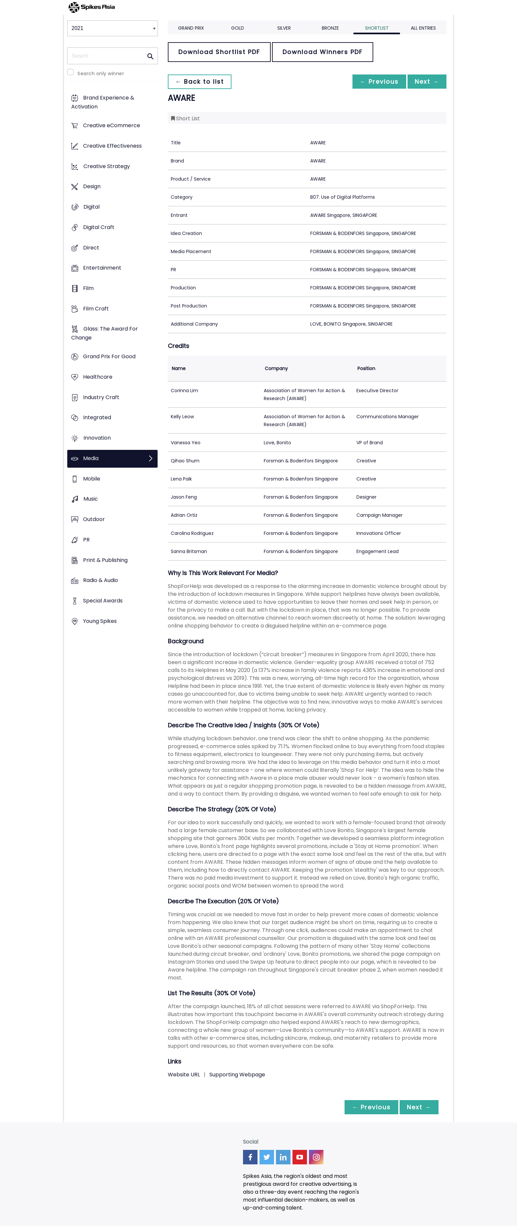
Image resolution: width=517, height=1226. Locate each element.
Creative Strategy (106, 166)
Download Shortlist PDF (219, 52)
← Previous (377, 81)
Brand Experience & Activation (102, 102)
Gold (237, 28)
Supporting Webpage (237, 1074)
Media (91, 458)
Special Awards (103, 600)
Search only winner (100, 73)
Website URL (184, 1074)
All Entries (423, 28)
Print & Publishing (105, 560)
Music (90, 499)
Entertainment (102, 268)
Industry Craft (101, 397)
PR (86, 539)
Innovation (97, 438)
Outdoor (94, 519)
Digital (91, 207)
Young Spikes (100, 621)
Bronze (330, 28)
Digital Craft (98, 227)
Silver (284, 28)
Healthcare (97, 377)
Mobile (91, 478)
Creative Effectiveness (112, 146)
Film (88, 288)
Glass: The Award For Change (104, 333)
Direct (91, 247)
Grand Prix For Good (109, 357)
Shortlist (377, 28)
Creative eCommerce (111, 126)
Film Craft (96, 308)
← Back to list (200, 81)
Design (92, 186)
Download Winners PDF (323, 52)
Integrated (97, 418)
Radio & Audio (100, 580)
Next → (426, 81)
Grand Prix (191, 28)
